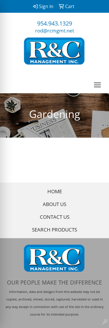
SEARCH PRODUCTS (54, 229)
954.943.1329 (54, 23)
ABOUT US (54, 204)
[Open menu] (97, 85)
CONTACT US (54, 216)
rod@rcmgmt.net (54, 30)
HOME (54, 191)
